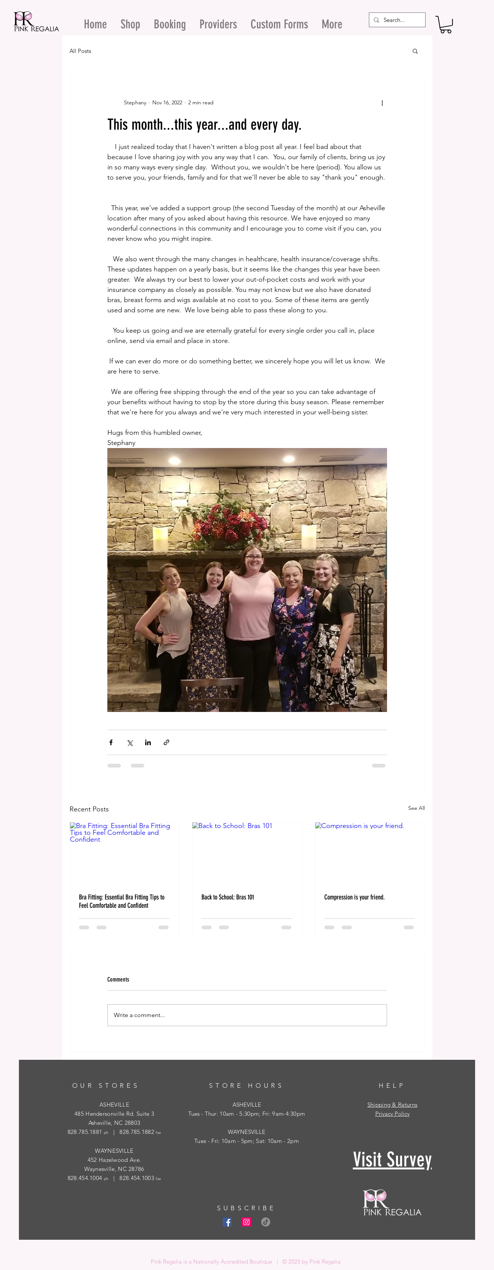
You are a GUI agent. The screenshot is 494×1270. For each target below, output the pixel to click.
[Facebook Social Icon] (227, 1222)
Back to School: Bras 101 (227, 897)
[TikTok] (265, 1222)
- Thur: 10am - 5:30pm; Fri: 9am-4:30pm (252, 1113)
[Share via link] (166, 742)
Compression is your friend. (354, 897)
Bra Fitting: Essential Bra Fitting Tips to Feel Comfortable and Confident (121, 901)
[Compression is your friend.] (369, 853)
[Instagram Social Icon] (246, 1222)
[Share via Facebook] (111, 742)
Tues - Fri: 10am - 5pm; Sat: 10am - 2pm (246, 1140)
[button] (445, 24)
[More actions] (382, 102)
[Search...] (396, 20)
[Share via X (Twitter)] (129, 742)
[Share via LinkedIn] (148, 742)
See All (416, 808)
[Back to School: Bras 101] (247, 853)
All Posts (80, 50)
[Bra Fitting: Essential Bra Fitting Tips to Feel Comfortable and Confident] (124, 853)
